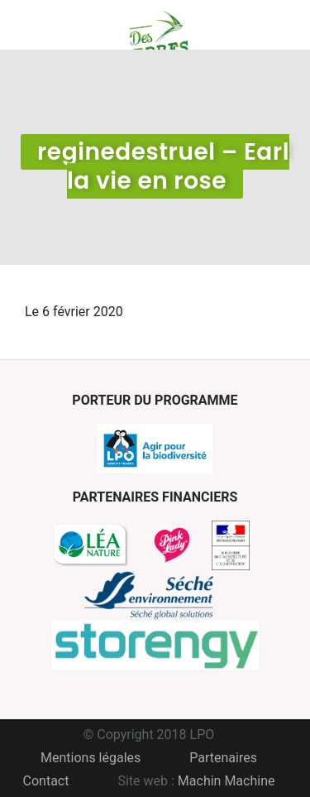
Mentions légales (91, 758)
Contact (46, 781)
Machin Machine (226, 781)
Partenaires (223, 758)
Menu (37, 25)
